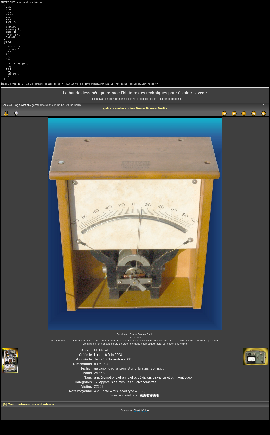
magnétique (183, 391)
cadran (121, 391)
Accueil (7, 119)
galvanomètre (163, 391)
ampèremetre (104, 391)
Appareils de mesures (115, 396)
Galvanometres (145, 396)
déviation (24, 119)
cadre (131, 391)
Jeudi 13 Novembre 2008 (112, 373)
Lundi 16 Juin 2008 (108, 369)
